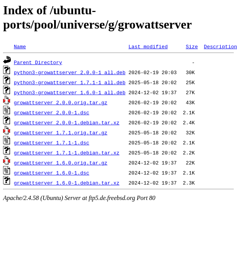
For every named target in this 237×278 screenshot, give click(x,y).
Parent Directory (38, 62)
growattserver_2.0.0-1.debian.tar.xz (66, 122)
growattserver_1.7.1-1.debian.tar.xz (66, 152)
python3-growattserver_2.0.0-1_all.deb (70, 72)
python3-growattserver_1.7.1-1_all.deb (70, 82)
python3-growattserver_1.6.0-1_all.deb (70, 92)
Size (192, 46)
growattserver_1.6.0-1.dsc (51, 172)
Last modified (147, 46)
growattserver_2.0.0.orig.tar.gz (60, 102)
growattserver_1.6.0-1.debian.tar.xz (66, 182)
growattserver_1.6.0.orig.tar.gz (60, 162)
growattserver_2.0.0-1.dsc (51, 112)
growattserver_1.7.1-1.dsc (51, 142)
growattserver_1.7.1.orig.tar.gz (60, 132)
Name (20, 46)
